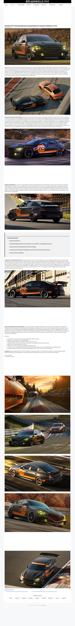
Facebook (44, 598)
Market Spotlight (21, 4)
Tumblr (57, 598)
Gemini (12, 356)
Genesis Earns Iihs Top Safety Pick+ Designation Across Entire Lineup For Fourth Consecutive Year (30, 249)
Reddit (10, 598)
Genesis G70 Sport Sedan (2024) (16, 252)
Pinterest (17, 598)
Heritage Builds (36, 4)
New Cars (14, 5)
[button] (69, 5)
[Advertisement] (37, 15)
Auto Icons (29, 4)
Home (7, 5)
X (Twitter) (31, 598)
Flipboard (24, 598)
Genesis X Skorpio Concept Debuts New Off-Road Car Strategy (23, 246)
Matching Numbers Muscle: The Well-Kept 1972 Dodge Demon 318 (17, 591)
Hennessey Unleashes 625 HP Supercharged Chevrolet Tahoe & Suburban (44, 591)
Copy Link (64, 598)
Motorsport (45, 5)
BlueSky (37, 598)
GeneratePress (43, 605)
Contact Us (61, 4)
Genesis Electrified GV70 (15, 240)
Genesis (12, 589)
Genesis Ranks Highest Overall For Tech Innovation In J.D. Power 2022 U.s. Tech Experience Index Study (31, 243)
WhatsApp (50, 598)
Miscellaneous (54, 5)
